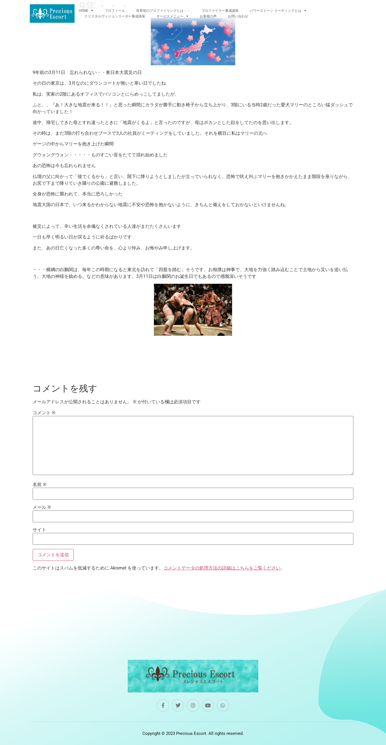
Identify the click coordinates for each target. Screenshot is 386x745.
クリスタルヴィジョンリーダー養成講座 (114, 16)
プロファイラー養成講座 (220, 11)
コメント (44, 413)
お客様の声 (208, 16)
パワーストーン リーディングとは (278, 10)
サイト (39, 530)
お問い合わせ (238, 16)
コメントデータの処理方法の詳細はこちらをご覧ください (221, 568)
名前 (39, 484)
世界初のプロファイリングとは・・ (163, 11)
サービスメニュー (172, 16)
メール (42, 507)
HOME (86, 10)
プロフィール (115, 11)
